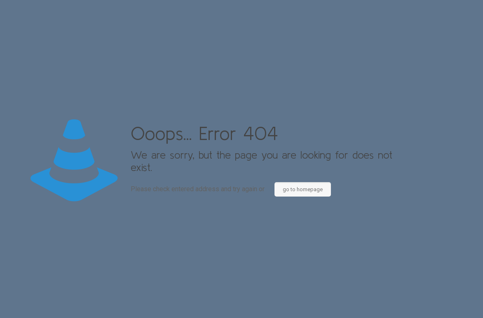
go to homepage (303, 189)
